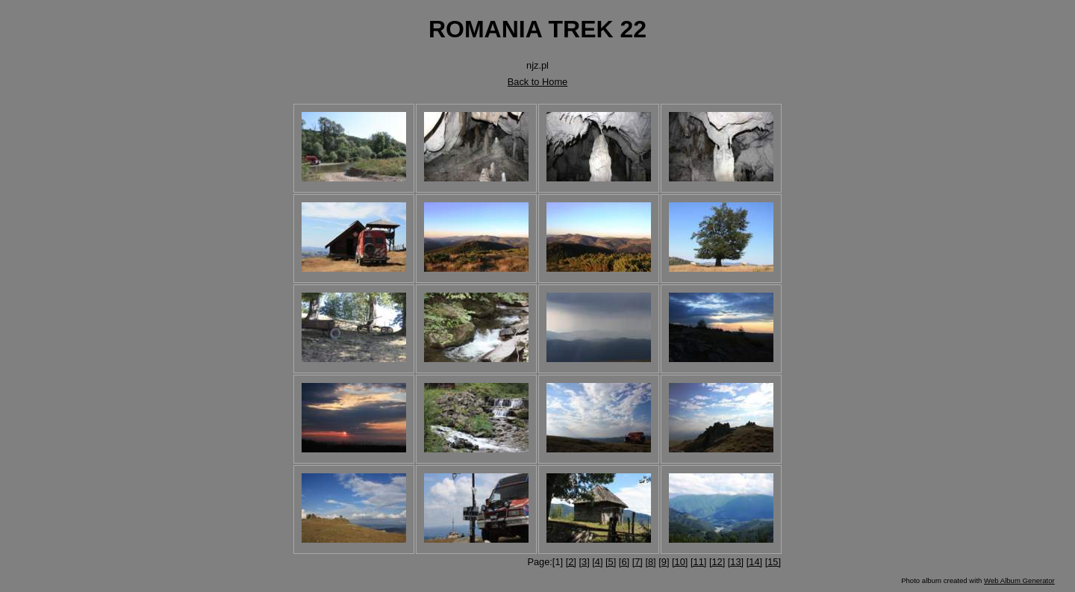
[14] (754, 561)
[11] (698, 561)
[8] (650, 561)
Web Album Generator (1019, 580)
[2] (571, 561)
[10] (680, 561)
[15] (773, 561)
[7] (637, 561)
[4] (597, 561)
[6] (624, 561)
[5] (610, 561)
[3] (584, 561)
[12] (717, 561)
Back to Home (537, 81)
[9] (663, 561)
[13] (736, 561)
